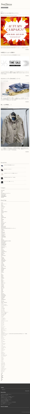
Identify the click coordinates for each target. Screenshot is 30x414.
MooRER (2, 270)
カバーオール (3, 311)
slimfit (2, 289)
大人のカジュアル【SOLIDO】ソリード (10, 78)
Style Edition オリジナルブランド (6, 193)
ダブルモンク (3, 332)
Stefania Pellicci (3, 294)
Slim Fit (2, 288)
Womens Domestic (7, 15)
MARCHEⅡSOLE (3, 268)
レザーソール (3, 369)
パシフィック (3, 349)
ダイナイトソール (3, 328)
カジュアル (2, 310)
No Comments (15, 15)
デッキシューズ (3, 335)
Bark (1, 218)
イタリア (2, 307)
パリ (1, 351)
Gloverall (2, 249)
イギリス (2, 306)
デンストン (2, 337)
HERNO (2, 254)
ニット (2, 342)
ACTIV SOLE (3, 206)
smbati (2, 290)
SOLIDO (2, 291)
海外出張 (2, 197)
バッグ (2, 345)
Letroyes (2, 263)
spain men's (2, 293)
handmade (2, 252)
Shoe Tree (2, 287)
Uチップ (2, 300)
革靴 (1, 379)
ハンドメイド (3, 344)
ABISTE (2, 205)
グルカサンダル (3, 314)
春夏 (1, 376)
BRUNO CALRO (3, 226)
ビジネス (2, 352)
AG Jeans (2, 208)
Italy (1, 256)
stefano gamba (3, 296)
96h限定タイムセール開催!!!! (8, 52)
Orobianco (2, 272)
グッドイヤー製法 (3, 313)
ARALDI (2, 212)
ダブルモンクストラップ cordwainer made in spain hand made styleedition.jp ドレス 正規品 (14, 333)
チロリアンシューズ (4, 334)
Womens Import (11, 15)
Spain (2, 292)
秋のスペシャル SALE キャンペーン (10, 13)
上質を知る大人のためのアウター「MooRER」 (10, 177)
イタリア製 (2, 308)
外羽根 (2, 375)
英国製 (2, 377)
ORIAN (2, 271)
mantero (2, 267)
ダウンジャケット (3, 330)
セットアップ (3, 326)
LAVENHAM (3, 261)
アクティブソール (3, 304)
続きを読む (27, 49)
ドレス (2, 340)
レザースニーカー (3, 368)
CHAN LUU (2, 233)
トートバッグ (3, 339)
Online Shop (6, 7)
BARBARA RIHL (3, 217)
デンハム (2, 338)
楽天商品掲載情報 (3, 196)
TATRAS (2, 298)
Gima (2, 248)
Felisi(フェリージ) (3, 246)
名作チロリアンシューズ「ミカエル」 (5, 404)
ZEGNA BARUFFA (4, 302)
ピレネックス (3, 353)
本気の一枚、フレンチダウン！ (5, 395)
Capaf (2, 231)
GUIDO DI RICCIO (3, 251)
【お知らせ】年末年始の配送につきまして (6, 394)
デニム (2, 336)
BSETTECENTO (3, 227)
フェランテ (2, 354)
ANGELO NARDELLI (4, 211)
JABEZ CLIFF (3, 259)
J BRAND (2, 257)
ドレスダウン (3, 341)
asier (1, 213)
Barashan (2, 216)
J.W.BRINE (2, 258)
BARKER (2, 219)
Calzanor (2, 229)
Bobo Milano (3, 223)
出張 (1, 373)
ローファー (2, 371)
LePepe (2, 262)
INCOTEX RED (3, 255)
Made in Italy (3, 266)
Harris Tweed (3, 253)
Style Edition (3, 297)
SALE (4, 15)
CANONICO (3, 230)
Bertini (2, 220)
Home (2, 7)
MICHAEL (2, 269)
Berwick (2, 221)
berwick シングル (3, 222)
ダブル (2, 331)
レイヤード (2, 367)
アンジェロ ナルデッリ (4, 305)
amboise (2, 210)
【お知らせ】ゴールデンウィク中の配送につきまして (11, 173)
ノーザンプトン (3, 343)
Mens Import (3, 190)
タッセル (2, 327)
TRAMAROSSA (3, 299)
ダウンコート (3, 329)
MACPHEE (2, 265)
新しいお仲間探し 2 (6, 104)
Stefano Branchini (3, 295)
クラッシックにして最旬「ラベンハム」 (9, 181)
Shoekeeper (2, 286)
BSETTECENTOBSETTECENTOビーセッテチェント (8, 228)
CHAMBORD (3, 232)
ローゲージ (2, 370)
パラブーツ (2, 350)
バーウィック (3, 346)
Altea (2, 209)
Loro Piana (2, 264)
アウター (2, 303)
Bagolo (2, 215)
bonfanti (2, 225)
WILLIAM (2, 301)
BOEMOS (2, 224)
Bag (1, 214)
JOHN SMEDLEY (3, 260)
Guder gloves (3, 250)
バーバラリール (3, 347)
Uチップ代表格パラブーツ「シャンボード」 (6, 403)
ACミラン (2, 207)
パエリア (2, 348)
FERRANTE (3, 247)
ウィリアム (2, 309)
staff (4, 107)
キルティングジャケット (4, 312)
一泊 (1, 372)
